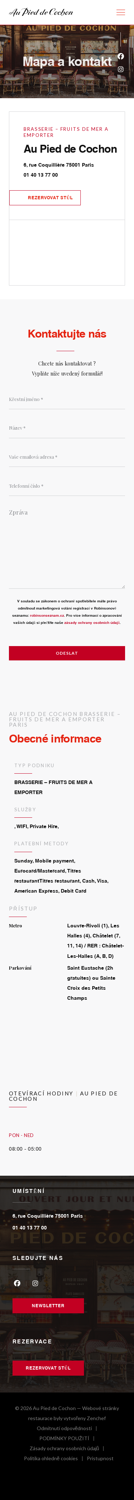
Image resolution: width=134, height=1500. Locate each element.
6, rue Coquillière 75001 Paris (74, 164)
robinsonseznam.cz (47, 615)
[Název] (67, 428)
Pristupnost (100, 1459)
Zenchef (96, 1418)
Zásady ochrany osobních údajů (69, 1449)
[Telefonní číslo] (67, 486)
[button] (121, 12)
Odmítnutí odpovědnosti (69, 1429)
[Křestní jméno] (67, 399)
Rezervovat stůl (50, 197)
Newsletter (48, 1305)
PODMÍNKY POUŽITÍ (68, 1439)
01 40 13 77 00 (41, 175)
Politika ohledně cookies (55, 1459)
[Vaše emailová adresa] (67, 457)
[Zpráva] (67, 546)
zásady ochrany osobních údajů (92, 622)
